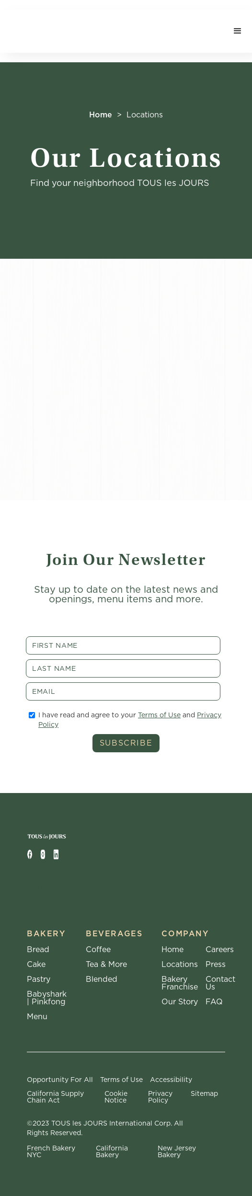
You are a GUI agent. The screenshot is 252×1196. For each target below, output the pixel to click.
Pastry (38, 979)
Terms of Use (159, 715)
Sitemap (204, 1093)
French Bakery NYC (51, 1151)
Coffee (98, 950)
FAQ (214, 1002)
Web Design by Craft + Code (40, 896)
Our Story (179, 1002)
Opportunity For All (60, 1079)
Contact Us (220, 983)
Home (100, 114)
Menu (37, 1017)
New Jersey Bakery (177, 1151)
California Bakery (112, 1151)
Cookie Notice (115, 1097)
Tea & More (106, 964)
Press (216, 964)
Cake (36, 964)
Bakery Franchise (179, 983)
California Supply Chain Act (55, 1097)
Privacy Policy (160, 1097)
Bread (38, 950)
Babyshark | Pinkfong (47, 998)
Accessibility (171, 1079)
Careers (220, 950)
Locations (179, 964)
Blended (101, 979)
